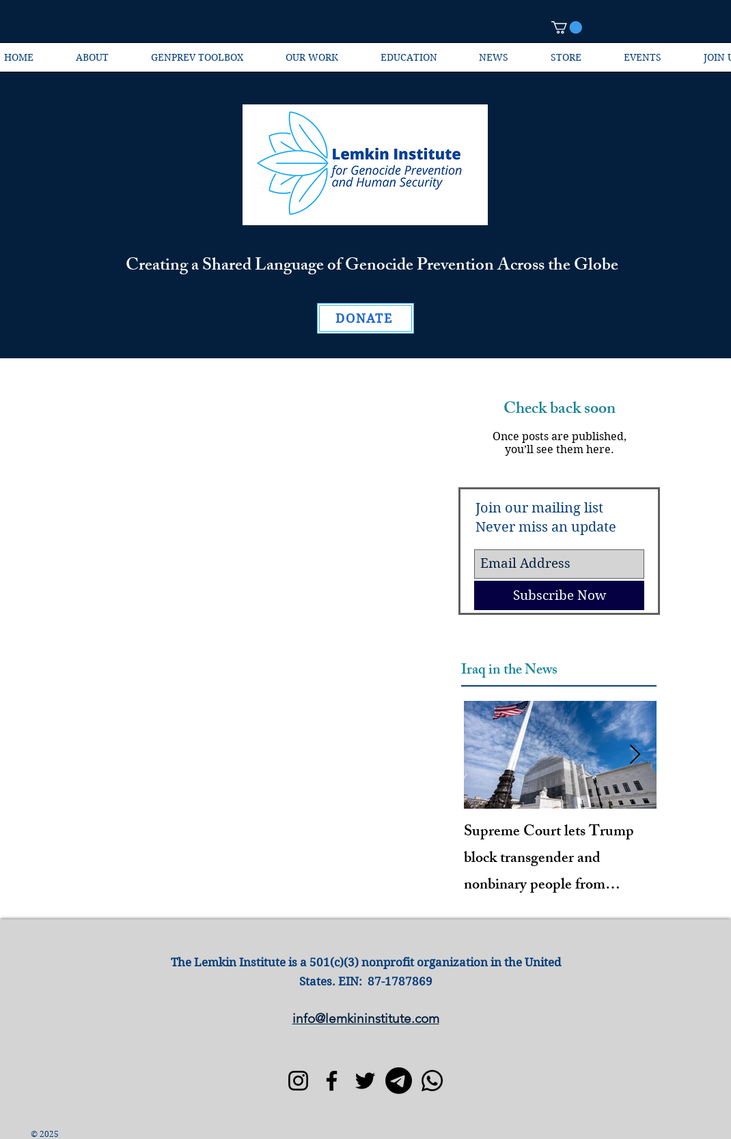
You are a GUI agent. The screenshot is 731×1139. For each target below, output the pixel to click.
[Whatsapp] (432, 1080)
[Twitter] (365, 1080)
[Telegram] (398, 1080)
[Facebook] (331, 1080)
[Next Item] (635, 755)
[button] (566, 27)
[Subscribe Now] (559, 595)
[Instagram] (298, 1080)
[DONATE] (365, 318)
